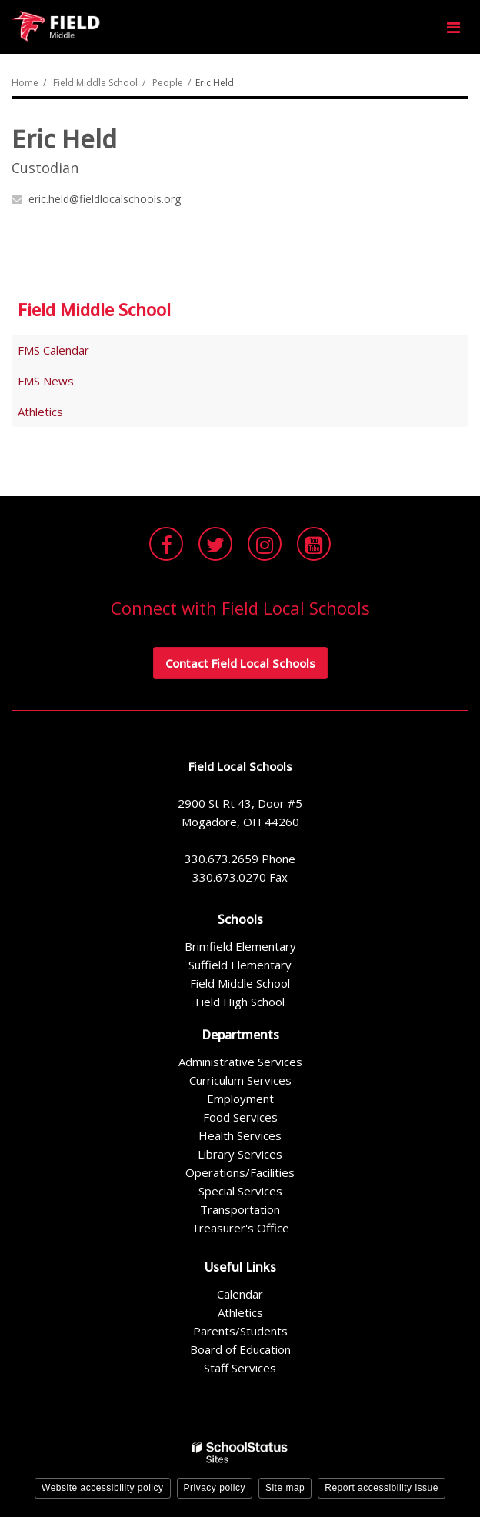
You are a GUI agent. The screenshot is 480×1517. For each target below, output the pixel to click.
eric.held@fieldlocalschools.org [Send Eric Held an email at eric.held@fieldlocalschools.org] (104, 199)
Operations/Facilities (240, 1172)
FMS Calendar (53, 350)
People (167, 82)
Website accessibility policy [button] (103, 1487)
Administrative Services (240, 1061)
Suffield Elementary (240, 964)
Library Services (240, 1154)
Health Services (240, 1135)
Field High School (240, 1001)
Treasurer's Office (240, 1227)
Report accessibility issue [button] (381, 1487)
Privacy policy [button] (214, 1487)
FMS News (46, 380)
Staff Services (240, 1367)
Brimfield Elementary (240, 946)
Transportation (240, 1209)
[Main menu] (453, 27)
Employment (240, 1098)
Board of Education (240, 1349)
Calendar (240, 1294)
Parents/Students (240, 1331)
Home (25, 82)
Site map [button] (285, 1487)
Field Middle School (95, 82)
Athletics (40, 411)
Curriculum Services (240, 1080)
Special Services (240, 1191)
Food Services (240, 1117)
